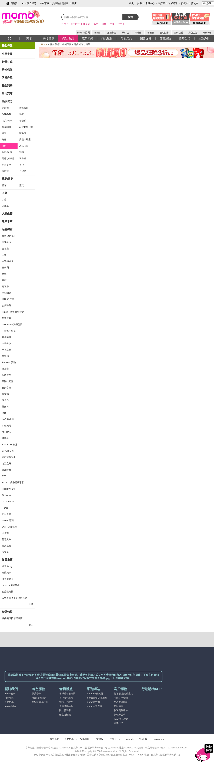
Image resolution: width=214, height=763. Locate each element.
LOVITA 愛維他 (9, 526)
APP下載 (44, 3)
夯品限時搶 (7, 591)
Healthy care (8, 488)
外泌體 (22, 171)
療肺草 (5, 171)
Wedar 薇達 (8, 520)
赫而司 (5, 406)
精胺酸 (22, 120)
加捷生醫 (6, 318)
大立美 (5, 552)
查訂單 (161, 3)
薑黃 (4, 133)
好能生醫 (6, 470)
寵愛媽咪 (6, 572)
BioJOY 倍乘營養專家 (13, 482)
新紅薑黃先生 (9, 457)
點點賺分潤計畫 (60, 3)
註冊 (139, 3)
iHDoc (5, 507)
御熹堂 (5, 368)
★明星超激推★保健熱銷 (14, 598)
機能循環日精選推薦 (12, 618)
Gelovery (6, 495)
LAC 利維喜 (8, 419)
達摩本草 (7, 221)
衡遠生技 (6, 242)
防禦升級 (7, 77)
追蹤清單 (173, 3)
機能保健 (66, 44)
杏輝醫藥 (6, 305)
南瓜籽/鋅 (7, 120)
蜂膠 (4, 139)
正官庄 (5, 248)
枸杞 (21, 164)
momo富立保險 (28, 3)
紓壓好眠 (7, 61)
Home (44, 44)
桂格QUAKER (9, 236)
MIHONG (6, 432)
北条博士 (6, 533)
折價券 (184, 3)
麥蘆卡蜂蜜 (25, 139)
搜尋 (130, 17)
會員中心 (150, 3)
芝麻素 (5, 108)
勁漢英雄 (6, 337)
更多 (31, 604)
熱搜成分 (78, 44)
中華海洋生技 (9, 330)
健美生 (5, 438)
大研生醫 (7, 213)
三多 (4, 255)
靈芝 (21, 185)
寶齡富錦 (6, 387)
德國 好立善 (8, 299)
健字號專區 (7, 579)
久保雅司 (6, 425)
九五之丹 (6, 463)
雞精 (21, 152)
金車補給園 (7, 261)
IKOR (5, 413)
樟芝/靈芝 (7, 178)
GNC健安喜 (8, 451)
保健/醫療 (55, 44)
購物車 (194, 3)
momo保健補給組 (11, 585)
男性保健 (7, 69)
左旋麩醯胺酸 (26, 127)
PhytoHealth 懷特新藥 (13, 311)
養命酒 (22, 158)
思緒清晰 (23, 146)
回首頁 (14, 3)
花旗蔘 (5, 206)
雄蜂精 (5, 356)
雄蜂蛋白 (23, 108)
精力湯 (22, 133)
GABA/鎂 (6, 114)
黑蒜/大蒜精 (8, 158)
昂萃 (4, 274)
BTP (4, 476)
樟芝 (4, 185)
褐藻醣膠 (6, 127)
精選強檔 (7, 611)
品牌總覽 (7, 229)
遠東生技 (6, 545)
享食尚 (5, 400)
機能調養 (7, 85)
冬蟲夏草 (6, 164)
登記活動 (207, 3)
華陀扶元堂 (7, 381)
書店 (74, 3)
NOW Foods (8, 501)
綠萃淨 (5, 286)
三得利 (5, 267)
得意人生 (6, 539)
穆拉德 (5, 394)
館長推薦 (7, 559)
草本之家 (6, 349)
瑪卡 (21, 114)
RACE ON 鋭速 (10, 444)
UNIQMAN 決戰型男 (12, 324)
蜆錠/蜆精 (7, 152)
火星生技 (7, 53)
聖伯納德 (6, 293)
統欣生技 (6, 375)
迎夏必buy (7, 566)
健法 (4, 146)
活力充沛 (7, 93)
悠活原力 (6, 514)
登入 (131, 3)
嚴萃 (4, 280)
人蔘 (4, 192)
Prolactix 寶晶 (9, 362)
